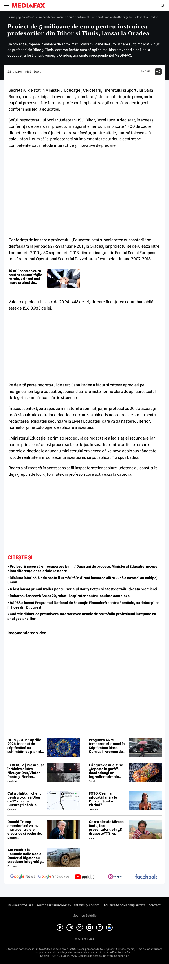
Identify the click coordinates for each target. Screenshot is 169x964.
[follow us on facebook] (146, 876)
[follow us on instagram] (115, 877)
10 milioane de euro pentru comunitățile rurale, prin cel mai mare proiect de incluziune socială (25, 276)
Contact (155, 905)
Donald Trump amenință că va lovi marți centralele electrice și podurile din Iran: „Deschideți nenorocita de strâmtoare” (24, 827)
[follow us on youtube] (84, 877)
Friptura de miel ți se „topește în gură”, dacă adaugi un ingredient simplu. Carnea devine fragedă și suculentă (106, 771)
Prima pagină (16, 17)
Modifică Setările (84, 915)
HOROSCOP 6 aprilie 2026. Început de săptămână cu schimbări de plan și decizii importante (24, 746)
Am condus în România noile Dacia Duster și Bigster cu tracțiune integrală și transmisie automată (25, 856)
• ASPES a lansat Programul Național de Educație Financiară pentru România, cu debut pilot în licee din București (83, 605)
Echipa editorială (20, 905)
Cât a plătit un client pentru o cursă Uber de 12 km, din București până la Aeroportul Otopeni (24, 799)
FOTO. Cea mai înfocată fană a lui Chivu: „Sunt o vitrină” (103, 799)
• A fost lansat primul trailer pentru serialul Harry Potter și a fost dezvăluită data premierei (82, 589)
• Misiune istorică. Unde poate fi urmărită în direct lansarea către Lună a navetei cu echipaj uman (82, 580)
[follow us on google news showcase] (53, 877)
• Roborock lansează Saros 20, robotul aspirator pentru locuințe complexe (68, 596)
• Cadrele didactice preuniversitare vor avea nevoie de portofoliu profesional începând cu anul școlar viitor (81, 616)
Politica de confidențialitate (124, 905)
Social (31, 17)
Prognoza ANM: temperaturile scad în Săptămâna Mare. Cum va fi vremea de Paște (107, 746)
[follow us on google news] (22, 877)
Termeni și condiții (87, 905)
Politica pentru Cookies (54, 905)
